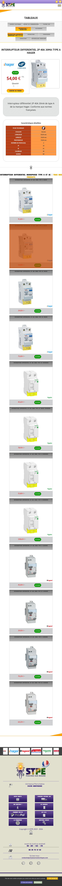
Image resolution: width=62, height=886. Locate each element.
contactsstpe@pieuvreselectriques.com (35, 858)
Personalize (38, 882)
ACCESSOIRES (38, 28)
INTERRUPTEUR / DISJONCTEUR (23, 29)
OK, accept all (52, 878)
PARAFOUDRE (46, 34)
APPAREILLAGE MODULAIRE (39, 38)
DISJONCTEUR (31, 34)
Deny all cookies (26, 882)
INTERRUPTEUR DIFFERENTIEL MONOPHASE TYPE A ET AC (15, 35)
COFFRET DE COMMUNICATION (31, 24)
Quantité (15, 83)
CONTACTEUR (23, 38)
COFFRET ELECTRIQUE (15, 24)
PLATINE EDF (46, 24)
